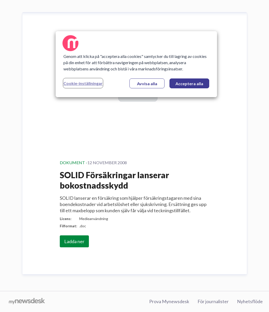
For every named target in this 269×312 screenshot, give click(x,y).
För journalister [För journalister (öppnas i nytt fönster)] (213, 301)
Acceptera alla (189, 83)
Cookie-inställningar (83, 83)
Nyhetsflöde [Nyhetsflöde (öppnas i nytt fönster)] (250, 301)
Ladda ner (74, 241)
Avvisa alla (147, 83)
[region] (136, 64)
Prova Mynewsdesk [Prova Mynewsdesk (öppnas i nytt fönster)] (169, 301)
